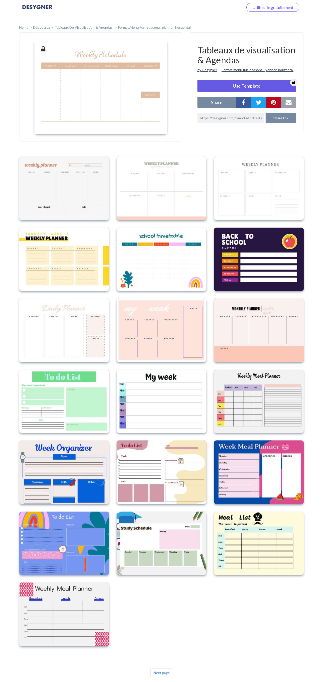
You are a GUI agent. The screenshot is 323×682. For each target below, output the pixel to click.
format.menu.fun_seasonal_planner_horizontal (154, 27)
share (216, 102)
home (23, 27)
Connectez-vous (223, 7)
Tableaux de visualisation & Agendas (84, 27)
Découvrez (41, 27)
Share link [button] (280, 118)
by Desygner (207, 70)
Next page (162, 673)
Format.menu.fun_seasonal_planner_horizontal (258, 70)
